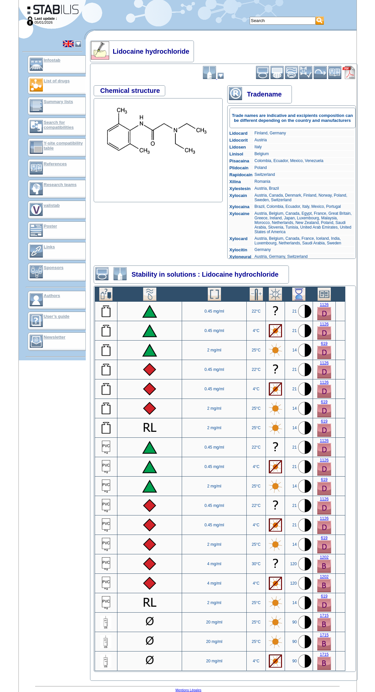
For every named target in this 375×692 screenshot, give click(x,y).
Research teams (60, 184)
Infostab (52, 60)
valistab (52, 205)
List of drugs (57, 80)
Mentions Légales (188, 690)
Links (49, 246)
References (55, 163)
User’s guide (57, 316)
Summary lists (58, 101)
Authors (52, 295)
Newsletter (55, 337)
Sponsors (54, 267)
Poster (50, 226)
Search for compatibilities (59, 125)
